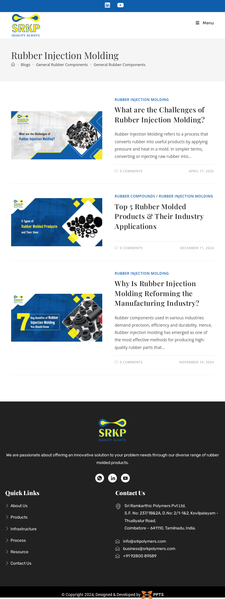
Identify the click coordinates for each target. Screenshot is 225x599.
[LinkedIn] (112, 478)
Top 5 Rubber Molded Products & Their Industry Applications (159, 216)
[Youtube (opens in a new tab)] (119, 5)
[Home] (13, 64)
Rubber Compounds (135, 196)
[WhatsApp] (99, 478)
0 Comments (131, 171)
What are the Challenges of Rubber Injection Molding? (160, 114)
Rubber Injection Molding (142, 99)
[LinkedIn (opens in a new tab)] (107, 5)
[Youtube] (125, 478)
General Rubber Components (120, 64)
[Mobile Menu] (204, 23)
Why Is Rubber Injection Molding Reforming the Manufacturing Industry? (157, 293)
